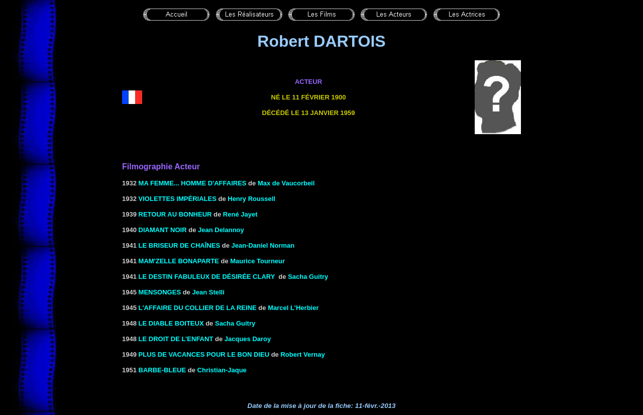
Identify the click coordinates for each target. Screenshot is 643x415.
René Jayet (240, 214)
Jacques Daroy (248, 339)
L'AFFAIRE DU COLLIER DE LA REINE (198, 308)
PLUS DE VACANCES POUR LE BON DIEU (204, 354)
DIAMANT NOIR (163, 230)
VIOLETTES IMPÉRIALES (178, 198)
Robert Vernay (302, 354)
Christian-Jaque (222, 370)
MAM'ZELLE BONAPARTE (179, 261)
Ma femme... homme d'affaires (193, 183)
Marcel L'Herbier (293, 308)
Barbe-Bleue (162, 370)
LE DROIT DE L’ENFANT (176, 339)
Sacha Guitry (308, 276)
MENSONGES (160, 292)
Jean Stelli (208, 292)
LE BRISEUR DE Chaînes (180, 245)
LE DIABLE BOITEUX (171, 323)
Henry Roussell (251, 198)
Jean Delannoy (221, 230)
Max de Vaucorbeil (286, 183)
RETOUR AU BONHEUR (175, 214)
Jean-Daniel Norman (262, 245)
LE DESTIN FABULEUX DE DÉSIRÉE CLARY (207, 276)
